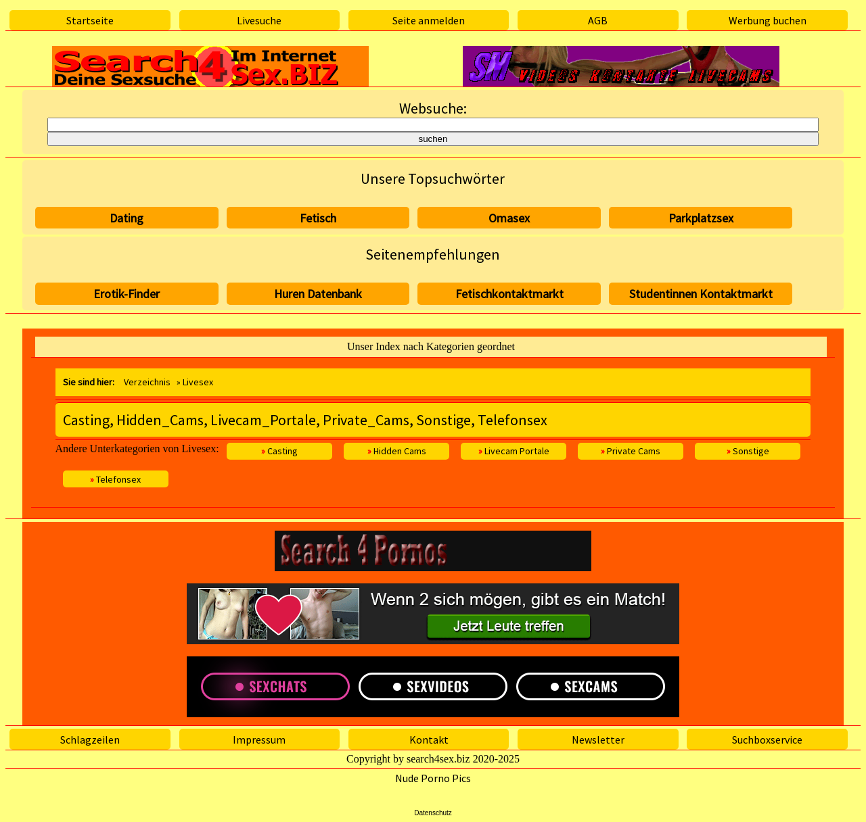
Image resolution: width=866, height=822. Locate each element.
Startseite (90, 20)
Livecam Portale (513, 451)
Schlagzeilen (90, 739)
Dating (126, 218)
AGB (598, 20)
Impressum (259, 739)
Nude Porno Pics (433, 778)
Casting (279, 451)
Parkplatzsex (700, 218)
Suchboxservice (767, 739)
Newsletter (598, 739)
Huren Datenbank (318, 293)
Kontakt (429, 739)
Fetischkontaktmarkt (509, 293)
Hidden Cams (396, 451)
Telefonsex (115, 479)
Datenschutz (433, 813)
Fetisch (318, 218)
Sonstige (748, 451)
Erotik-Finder (126, 293)
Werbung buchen (767, 20)
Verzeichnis (147, 382)
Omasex (509, 218)
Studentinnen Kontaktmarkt (701, 293)
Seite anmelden (428, 20)
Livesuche (259, 20)
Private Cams (630, 451)
